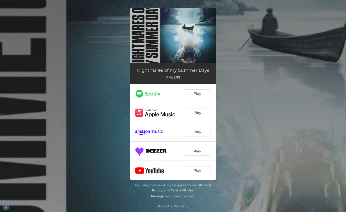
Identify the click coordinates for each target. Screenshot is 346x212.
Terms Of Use (182, 190)
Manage (157, 196)
